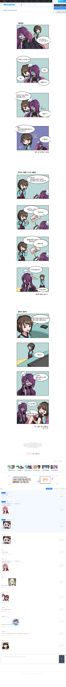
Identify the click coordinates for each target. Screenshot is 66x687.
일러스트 (30, 4)
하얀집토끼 (3, 640)
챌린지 (35, 4)
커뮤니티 (31, 1)
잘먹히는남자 (4, 631)
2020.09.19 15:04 (4, 626)
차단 (11, 496)
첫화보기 (61, 461)
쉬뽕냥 (7, 501)
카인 (6, 607)
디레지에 (7, 616)
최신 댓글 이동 (55, 488)
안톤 (5, 577)
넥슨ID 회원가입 (59, 12)
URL (33, 454)
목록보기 (56, 461)
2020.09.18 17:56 (4, 611)
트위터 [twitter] (36, 454)
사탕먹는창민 (8, 519)
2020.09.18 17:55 (4, 602)
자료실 (49, 1)
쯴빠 (7, 492)
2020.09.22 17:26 (4, 650)
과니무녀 (3, 592)
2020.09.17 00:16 (4, 496)
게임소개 (15, 1)
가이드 (20, 1)
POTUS (3, 577)
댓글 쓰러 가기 (49, 488)
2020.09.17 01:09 (4, 514)
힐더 (10, 492)
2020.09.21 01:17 (4, 635)
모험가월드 (26, 1)
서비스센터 (43, 1)
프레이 (11, 501)
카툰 (25, 4)
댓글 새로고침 (62, 488)
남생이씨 (3, 607)
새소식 (10, 1)
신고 (8, 496)
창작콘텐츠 (37, 1)
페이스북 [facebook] (39, 454)
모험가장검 (3, 616)
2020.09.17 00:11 (4, 545)
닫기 (55, 1)
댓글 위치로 (61, 496)
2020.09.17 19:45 (4, 587)
